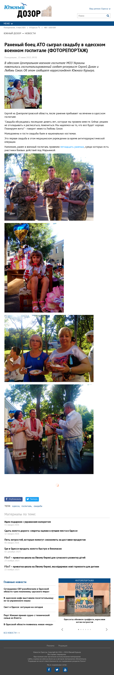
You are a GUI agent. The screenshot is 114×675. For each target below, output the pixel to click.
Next (106, 629)
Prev (62, 629)
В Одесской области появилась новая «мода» (28, 624)
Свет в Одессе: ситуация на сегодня (23, 606)
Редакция (62, 645)
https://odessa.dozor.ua (28, 10)
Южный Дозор (12, 33)
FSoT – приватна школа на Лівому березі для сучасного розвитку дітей (44, 557)
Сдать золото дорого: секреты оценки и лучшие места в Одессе (40, 530)
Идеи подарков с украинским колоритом (27, 521)
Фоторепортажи (84, 580)
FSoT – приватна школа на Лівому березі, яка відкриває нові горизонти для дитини (51, 566)
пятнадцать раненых (72, 146)
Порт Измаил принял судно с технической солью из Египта (27, 616)
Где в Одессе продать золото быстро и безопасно (33, 548)
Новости (30, 33)
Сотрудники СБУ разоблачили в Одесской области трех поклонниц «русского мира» (26, 590)
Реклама (50, 645)
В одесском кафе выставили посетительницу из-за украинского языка (28, 599)
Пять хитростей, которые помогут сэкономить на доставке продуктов (45, 539)
